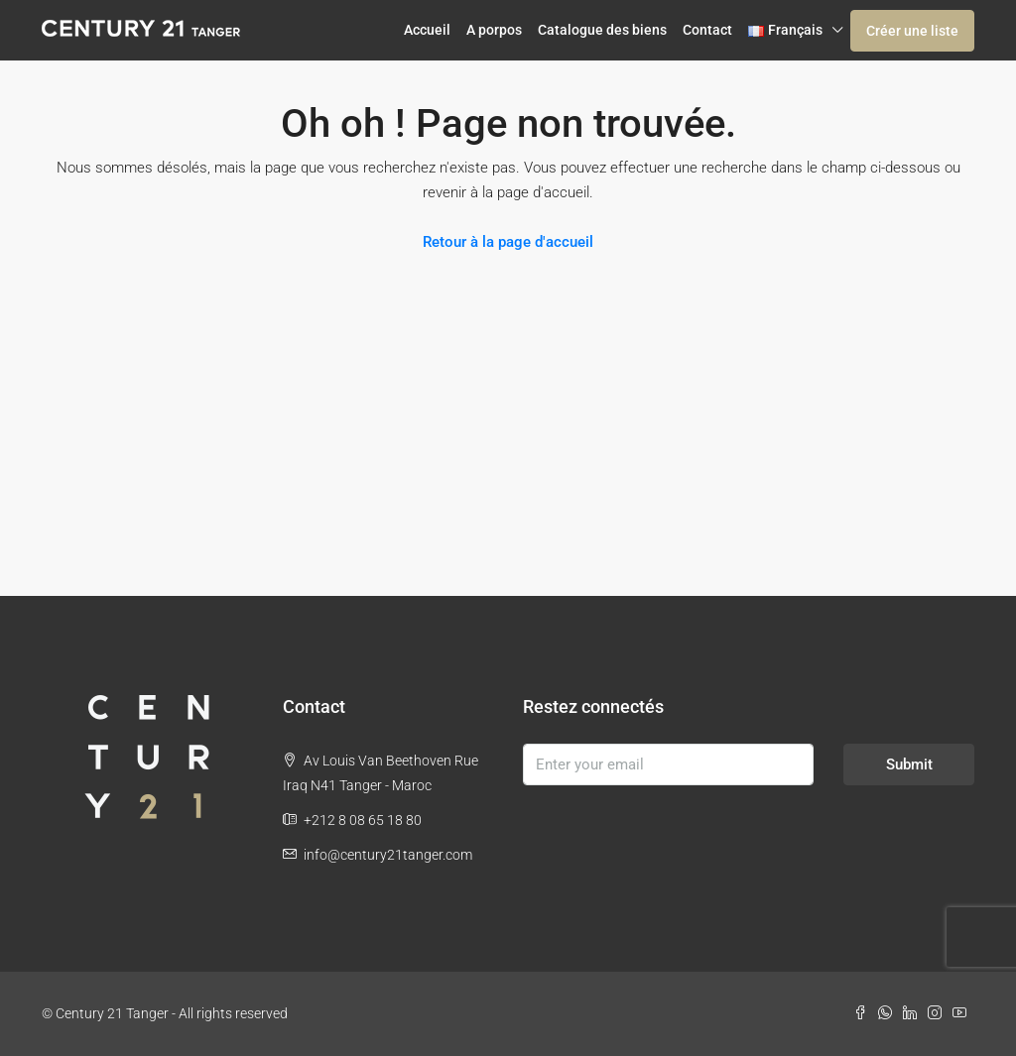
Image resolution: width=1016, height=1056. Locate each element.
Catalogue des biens (602, 30)
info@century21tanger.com (388, 855)
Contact (707, 30)
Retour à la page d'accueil (508, 242)
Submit (909, 764)
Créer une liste (912, 31)
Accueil (427, 30)
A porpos (494, 30)
